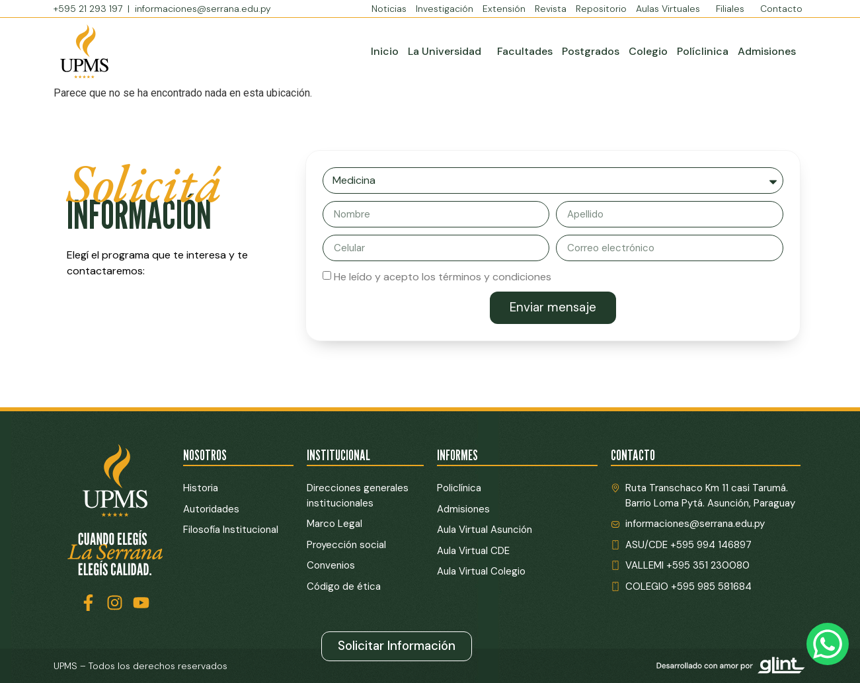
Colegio (648, 51)
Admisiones (767, 51)
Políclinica (702, 51)
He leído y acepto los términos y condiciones (442, 277)
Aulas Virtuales (671, 8)
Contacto (781, 9)
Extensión (504, 9)
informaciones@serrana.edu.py (203, 9)
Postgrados (590, 51)
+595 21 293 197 (89, 9)
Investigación (444, 9)
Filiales (733, 8)
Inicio (385, 51)
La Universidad (448, 51)
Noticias (389, 9)
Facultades (525, 51)
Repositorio (601, 9)
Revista (551, 9)
